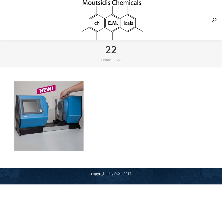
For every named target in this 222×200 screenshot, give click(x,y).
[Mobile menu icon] (9, 20)
